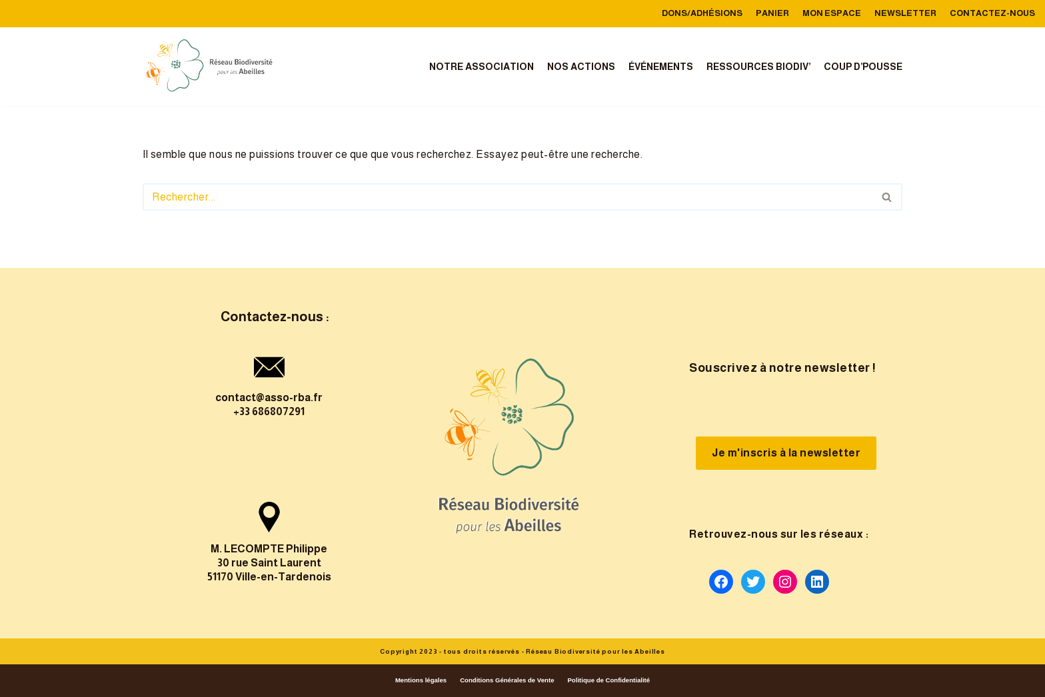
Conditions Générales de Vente (507, 680)
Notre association (481, 66)
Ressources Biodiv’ (758, 66)
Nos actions (581, 66)
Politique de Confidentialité (608, 680)
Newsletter (905, 13)
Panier (772, 13)
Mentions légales (421, 680)
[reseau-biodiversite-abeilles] (209, 66)
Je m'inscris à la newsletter (786, 452)
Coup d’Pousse (863, 66)
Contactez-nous (992, 13)
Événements (660, 66)
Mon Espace (831, 13)
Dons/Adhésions (702, 13)
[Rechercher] (507, 197)
